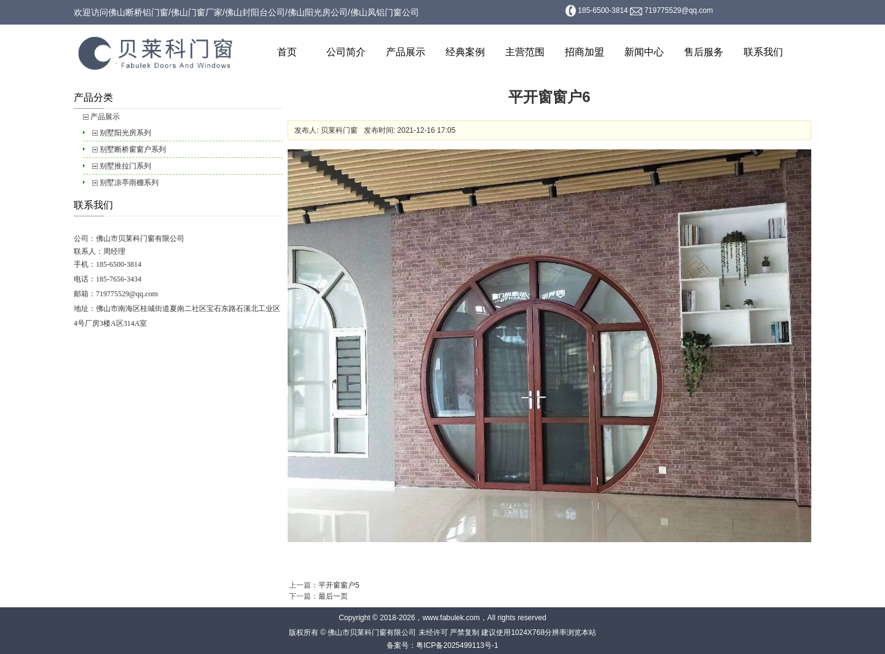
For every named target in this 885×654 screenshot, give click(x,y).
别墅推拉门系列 (125, 166)
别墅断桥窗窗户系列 (133, 149)
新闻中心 (644, 52)
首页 (287, 52)
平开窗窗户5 (339, 585)
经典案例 (465, 52)
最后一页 (333, 596)
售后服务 (703, 52)
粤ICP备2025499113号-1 (457, 645)
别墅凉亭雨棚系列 (129, 182)
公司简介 (346, 52)
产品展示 (405, 52)
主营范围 (525, 52)
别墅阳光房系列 (125, 132)
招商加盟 (584, 52)
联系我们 (763, 52)
